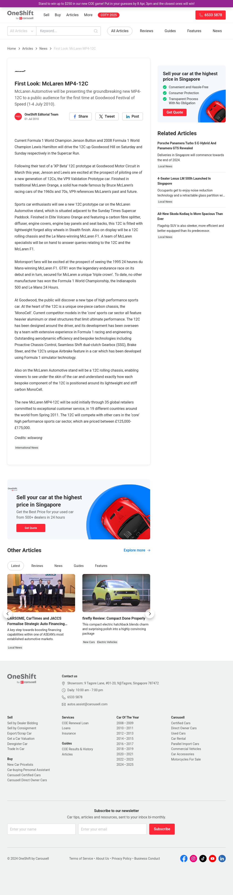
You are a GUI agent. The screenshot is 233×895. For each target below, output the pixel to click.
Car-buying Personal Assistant (28, 770)
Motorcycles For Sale (186, 759)
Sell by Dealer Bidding (22, 723)
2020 (120, 754)
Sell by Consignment (21, 728)
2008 (120, 723)
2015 (129, 738)
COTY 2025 (109, 15)
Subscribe (162, 829)
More (88, 15)
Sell (46, 15)
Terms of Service (81, 858)
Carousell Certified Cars (24, 775)
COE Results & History (77, 749)
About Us (102, 858)
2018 (120, 749)
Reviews (146, 31)
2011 (129, 728)
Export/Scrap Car (19, 733)
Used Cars (178, 733)
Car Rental (178, 738)
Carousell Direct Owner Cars (27, 780)
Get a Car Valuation (21, 738)
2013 (129, 733)
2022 (120, 759)
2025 (129, 764)
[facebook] (80, 116)
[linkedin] (132, 116)
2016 (120, 744)
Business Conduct (147, 858)
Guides (170, 31)
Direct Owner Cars (184, 728)
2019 (129, 749)
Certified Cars (180, 723)
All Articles (22, 31)
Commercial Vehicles (186, 749)
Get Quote (31, 528)
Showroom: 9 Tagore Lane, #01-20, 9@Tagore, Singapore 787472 (113, 683)
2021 (129, 754)
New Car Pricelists (20, 764)
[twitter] (107, 116)
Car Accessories (182, 754)
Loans (66, 728)
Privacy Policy (121, 858)
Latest (15, 566)
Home (11, 48)
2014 (120, 738)
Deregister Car (17, 744)
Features (194, 31)
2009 (129, 723)
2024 (120, 764)
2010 (120, 728)
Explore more (137, 550)
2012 (120, 733)
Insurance (69, 733)
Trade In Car (15, 749)
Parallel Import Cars (185, 744)
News (217, 31)
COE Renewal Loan (75, 723)
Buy (58, 15)
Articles (72, 15)
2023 (129, 759)
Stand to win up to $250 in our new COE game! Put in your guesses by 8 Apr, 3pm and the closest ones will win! (116, 3)
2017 (129, 744)
